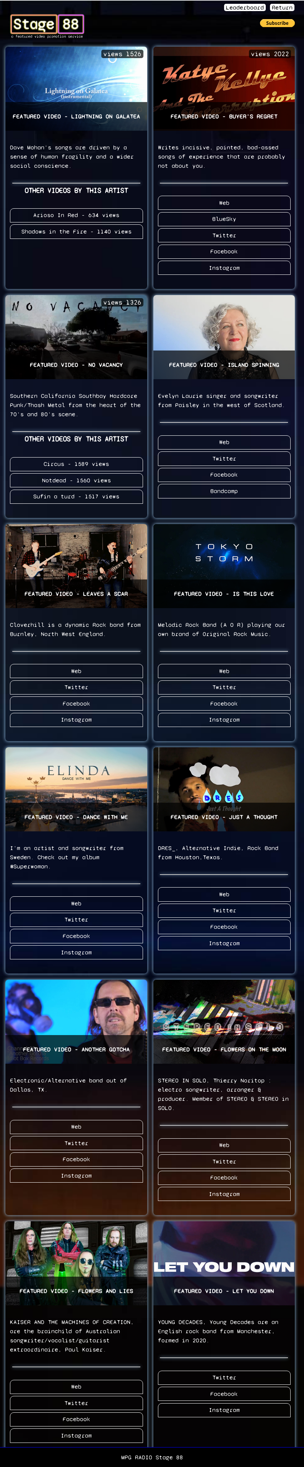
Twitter (224, 234)
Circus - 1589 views (76, 462)
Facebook (224, 250)
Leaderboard (245, 7)
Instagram (224, 266)
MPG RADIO (136, 1457)
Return (282, 7)
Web (224, 202)
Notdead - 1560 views (76, 478)
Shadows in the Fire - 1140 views (76, 231)
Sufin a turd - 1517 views (76, 494)
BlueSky (224, 218)
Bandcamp (224, 489)
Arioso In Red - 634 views (76, 215)
